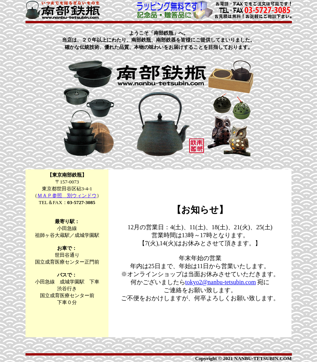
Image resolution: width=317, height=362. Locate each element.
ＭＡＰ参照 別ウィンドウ (67, 195)
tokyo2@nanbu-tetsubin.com (220, 282)
